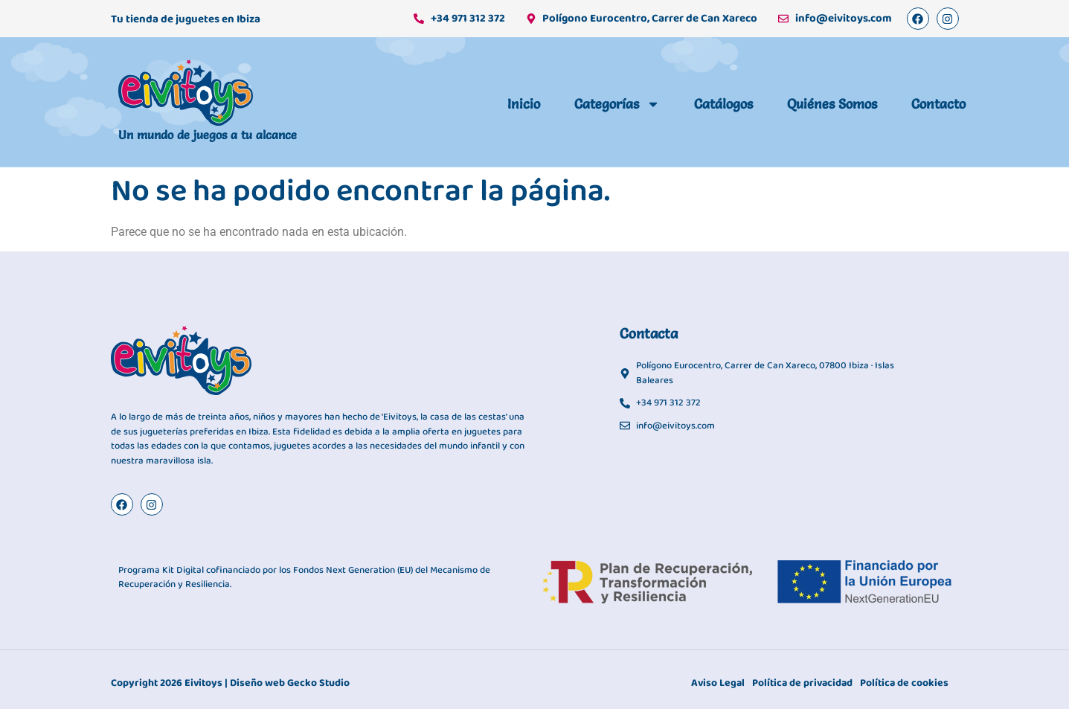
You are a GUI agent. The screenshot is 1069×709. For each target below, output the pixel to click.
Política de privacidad (802, 683)
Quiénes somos (832, 103)
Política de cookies (904, 683)
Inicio (523, 103)
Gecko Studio (318, 683)
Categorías (617, 104)
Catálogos (723, 103)
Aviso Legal (718, 683)
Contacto (938, 103)
